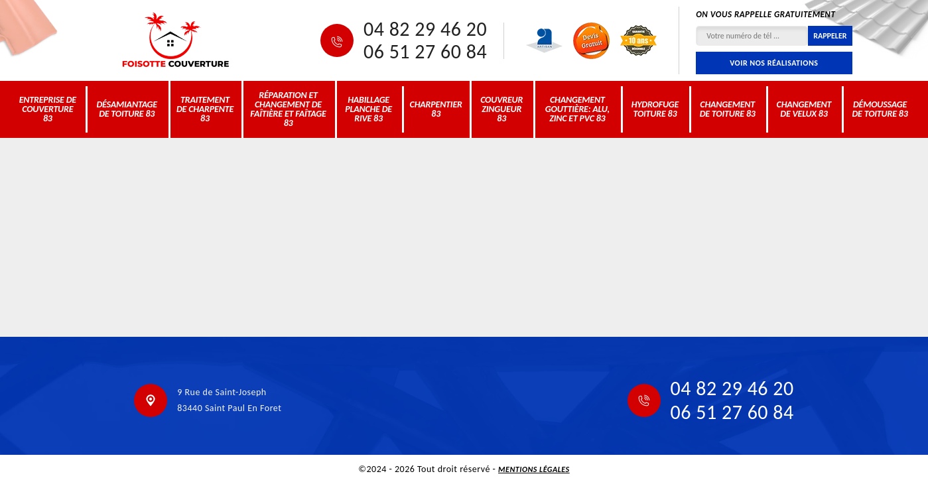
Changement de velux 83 (804, 109)
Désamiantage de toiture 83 (126, 109)
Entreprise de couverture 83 (47, 109)
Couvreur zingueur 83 (501, 109)
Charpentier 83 (436, 109)
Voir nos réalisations (774, 63)
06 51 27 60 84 (425, 52)
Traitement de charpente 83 (204, 109)
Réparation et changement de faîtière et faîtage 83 (288, 109)
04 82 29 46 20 (425, 29)
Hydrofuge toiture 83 (655, 109)
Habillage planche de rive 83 (368, 109)
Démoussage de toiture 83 (879, 109)
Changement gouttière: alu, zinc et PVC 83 (577, 109)
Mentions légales (534, 469)
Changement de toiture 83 (728, 109)
